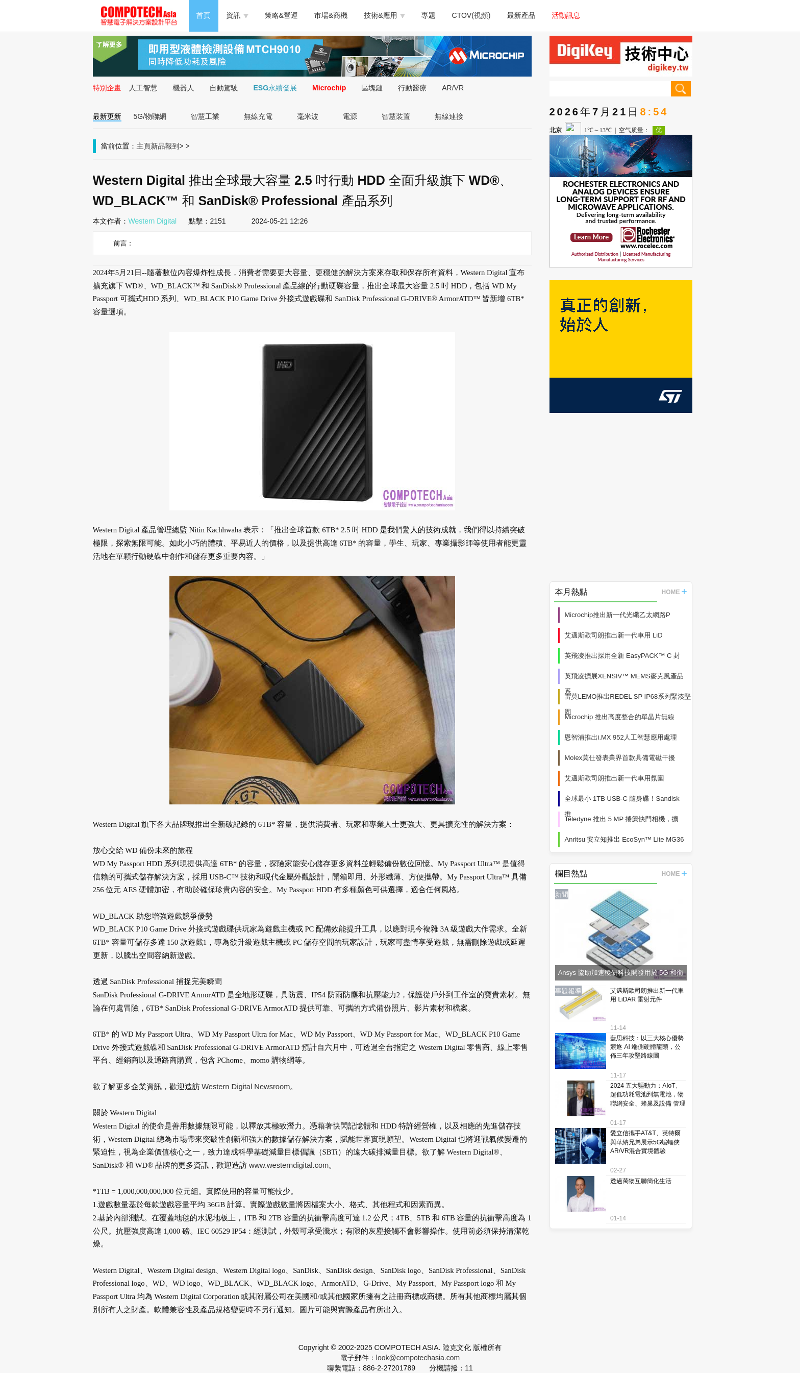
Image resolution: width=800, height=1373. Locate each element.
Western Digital (153, 221)
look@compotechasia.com (418, 1358)
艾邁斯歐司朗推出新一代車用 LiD (614, 635)
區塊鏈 (372, 88)
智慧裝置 (396, 116)
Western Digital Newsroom (246, 1087)
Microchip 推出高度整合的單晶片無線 (619, 717)
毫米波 (307, 116)
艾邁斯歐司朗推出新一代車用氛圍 (614, 778)
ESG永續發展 (275, 88)
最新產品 (521, 15)
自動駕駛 (224, 88)
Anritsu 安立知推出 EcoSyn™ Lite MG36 (624, 839)
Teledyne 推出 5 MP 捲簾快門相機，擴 (622, 819)
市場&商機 (330, 15)
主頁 (144, 146)
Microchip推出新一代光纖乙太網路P (617, 615)
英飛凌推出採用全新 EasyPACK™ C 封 (623, 655)
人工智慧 (143, 88)
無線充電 (258, 116)
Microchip (329, 88)
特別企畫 (107, 88)
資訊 (237, 15)
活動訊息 (566, 15)
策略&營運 (281, 15)
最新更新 (107, 116)
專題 (428, 15)
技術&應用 (384, 15)
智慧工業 (205, 116)
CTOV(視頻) (471, 15)
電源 (350, 116)
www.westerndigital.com (288, 1165)
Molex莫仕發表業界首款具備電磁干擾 (620, 758)
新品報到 (165, 146)
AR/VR (453, 88)
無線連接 (449, 116)
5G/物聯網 (150, 116)
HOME (674, 592)
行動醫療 (412, 88)
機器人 (183, 88)
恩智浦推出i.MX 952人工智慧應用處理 (621, 737)
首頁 (203, 15)
